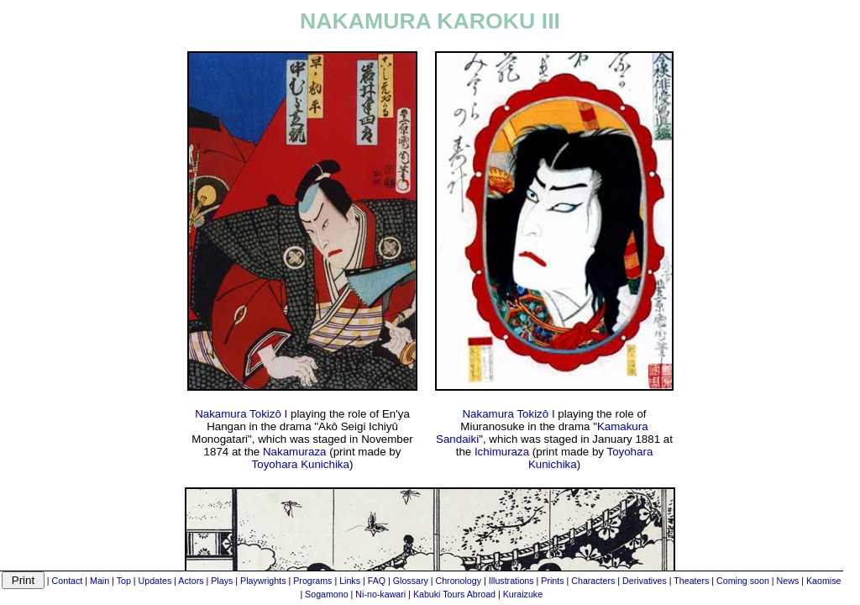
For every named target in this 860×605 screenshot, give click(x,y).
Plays (222, 581)
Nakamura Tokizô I (241, 414)
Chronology (459, 581)
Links (349, 581)
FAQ (376, 581)
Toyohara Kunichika (300, 464)
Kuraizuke (523, 594)
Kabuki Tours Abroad (454, 594)
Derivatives (644, 581)
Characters (593, 581)
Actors (190, 581)
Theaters (691, 581)
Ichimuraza (502, 451)
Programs (312, 581)
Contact (67, 581)
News (788, 581)
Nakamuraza (295, 451)
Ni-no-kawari (380, 594)
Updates (155, 581)
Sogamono (327, 594)
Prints (552, 581)
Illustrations (511, 581)
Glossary (410, 581)
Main (99, 581)
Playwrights (263, 581)
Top (124, 581)
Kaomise (823, 581)
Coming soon (742, 581)
